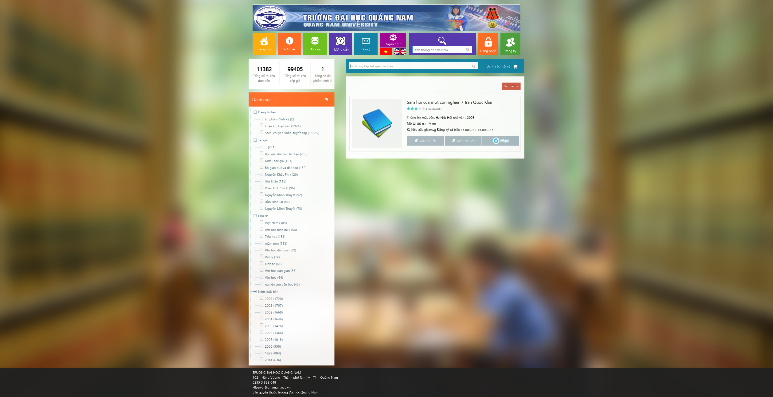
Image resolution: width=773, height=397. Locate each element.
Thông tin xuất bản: (722, 117)
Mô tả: (712, 123)
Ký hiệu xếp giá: (719, 129)
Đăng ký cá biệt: (749, 129)
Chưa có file (727, 140)
